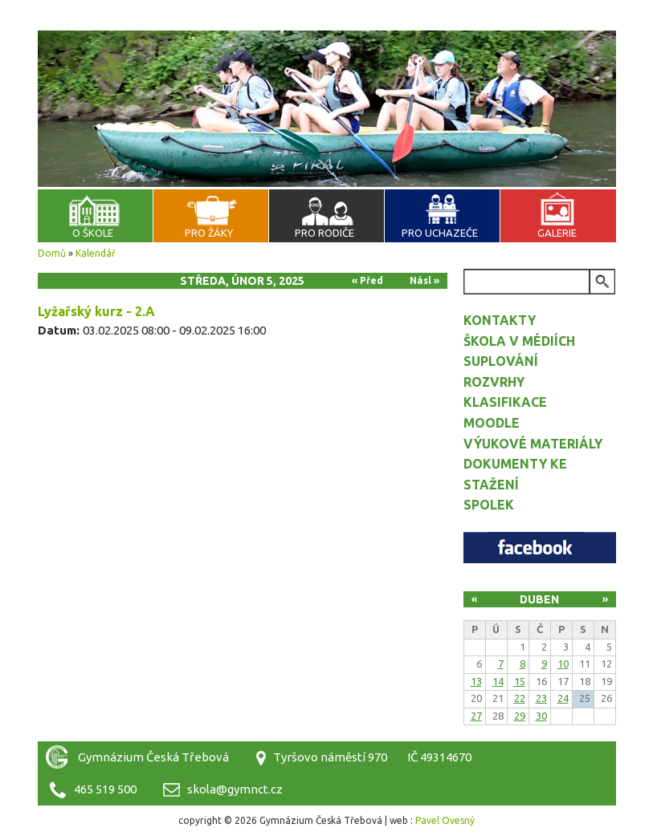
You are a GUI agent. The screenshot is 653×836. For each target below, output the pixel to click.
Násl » (424, 280)
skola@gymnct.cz (235, 789)
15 (519, 681)
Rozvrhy (493, 382)
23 (541, 698)
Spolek (488, 504)
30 (541, 715)
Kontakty (499, 320)
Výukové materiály (532, 443)
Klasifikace (505, 402)
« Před (367, 280)
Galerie (557, 232)
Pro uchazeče (440, 232)
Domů (52, 253)
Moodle (491, 423)
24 (563, 698)
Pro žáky (209, 232)
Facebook (539, 547)
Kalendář (96, 253)
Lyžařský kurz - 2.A (96, 311)
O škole (92, 232)
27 (476, 715)
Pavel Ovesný (445, 820)
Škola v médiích (519, 341)
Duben (539, 599)
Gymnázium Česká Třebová (327, 48)
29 (519, 715)
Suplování (500, 361)
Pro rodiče (324, 232)
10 (563, 663)
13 (476, 681)
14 (498, 681)
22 (519, 698)
